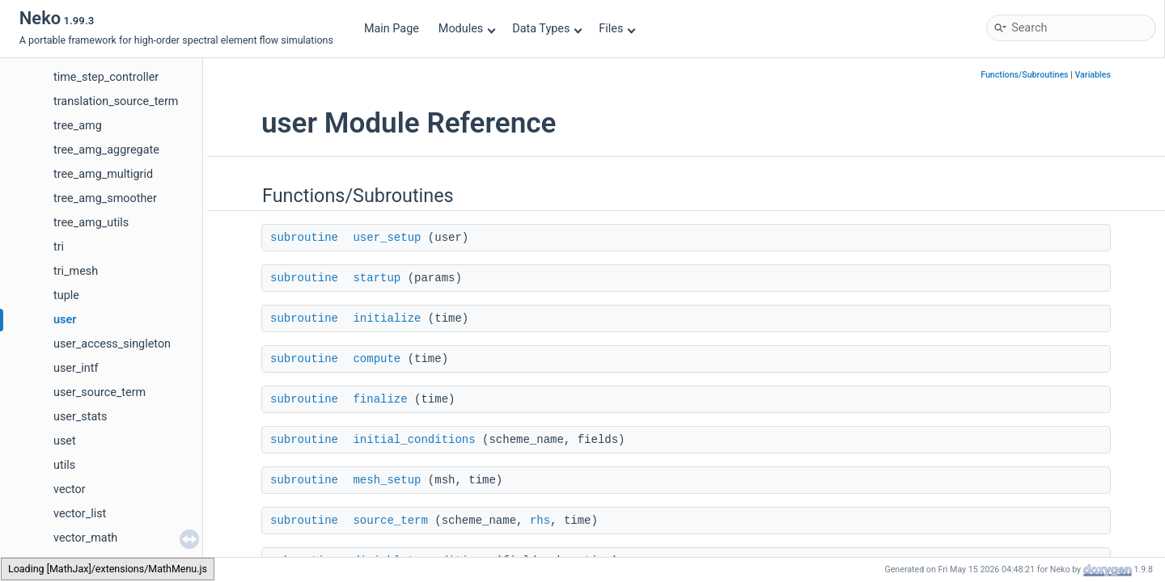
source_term (390, 520)
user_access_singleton (112, 344)
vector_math (85, 538)
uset (64, 441)
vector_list (79, 514)
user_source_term (99, 392)
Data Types (547, 29)
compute (376, 358)
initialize (387, 318)
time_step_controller (106, 77)
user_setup (387, 237)
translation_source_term (116, 101)
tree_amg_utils (91, 223)
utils (64, 465)
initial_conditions (414, 439)
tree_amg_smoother (105, 198)
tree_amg (77, 126)
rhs (540, 520)
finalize (380, 399)
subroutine (304, 237)
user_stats (80, 417)
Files (617, 29)
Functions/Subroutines (1024, 75)
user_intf (76, 368)
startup (376, 278)
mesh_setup (387, 480)
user (64, 320)
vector (69, 489)
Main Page (391, 29)
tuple (66, 295)
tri (58, 247)
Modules (467, 29)
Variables (1092, 75)
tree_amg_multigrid (103, 174)
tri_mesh (75, 271)
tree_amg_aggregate (106, 150)
